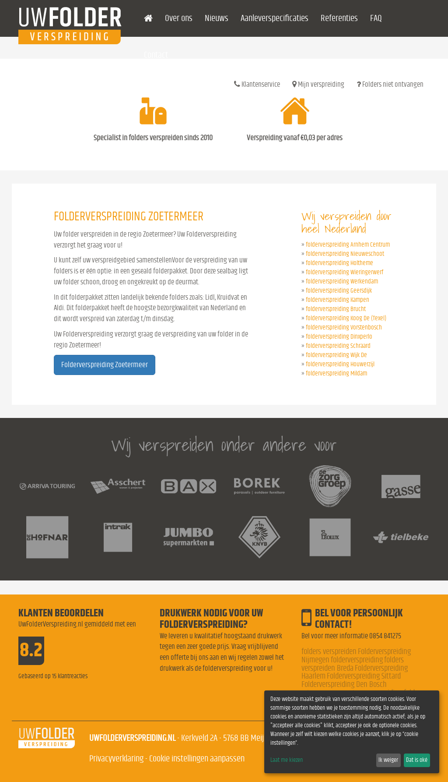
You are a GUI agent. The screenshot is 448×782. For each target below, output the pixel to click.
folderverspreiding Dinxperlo (339, 336)
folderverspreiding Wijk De (336, 355)
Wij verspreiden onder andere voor (224, 445)
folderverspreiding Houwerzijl (340, 364)
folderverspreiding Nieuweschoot (345, 254)
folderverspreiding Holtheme (339, 263)
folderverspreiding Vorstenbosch (344, 327)
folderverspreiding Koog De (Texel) (346, 318)
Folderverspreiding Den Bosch (344, 684)
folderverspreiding (357, 660)
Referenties (339, 18)
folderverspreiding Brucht (336, 309)
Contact (156, 55)
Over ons (178, 18)
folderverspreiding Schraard (338, 346)
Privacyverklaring (116, 758)
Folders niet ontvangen (390, 84)
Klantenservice (257, 84)
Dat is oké (416, 760)
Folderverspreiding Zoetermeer (104, 365)
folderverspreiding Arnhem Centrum (348, 244)
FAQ (376, 18)
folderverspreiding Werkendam (342, 281)
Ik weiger (388, 760)
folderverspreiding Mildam (336, 373)
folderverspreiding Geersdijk (339, 290)
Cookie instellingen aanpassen (197, 758)
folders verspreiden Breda (352, 664)
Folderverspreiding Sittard (364, 676)
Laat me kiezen (286, 760)
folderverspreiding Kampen (337, 300)
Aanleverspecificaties (274, 18)
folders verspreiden (329, 652)
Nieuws (216, 18)
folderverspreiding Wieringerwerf (344, 272)
